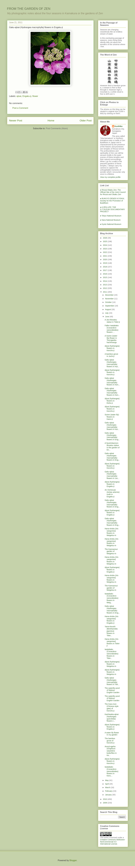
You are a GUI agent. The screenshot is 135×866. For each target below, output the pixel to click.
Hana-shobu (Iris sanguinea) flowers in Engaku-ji (111, 619)
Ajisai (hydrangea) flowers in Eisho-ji (112, 400)
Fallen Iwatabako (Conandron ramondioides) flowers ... (112, 328)
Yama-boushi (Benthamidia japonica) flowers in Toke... (111, 630)
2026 (105, 238)
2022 (105, 252)
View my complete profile (110, 177)
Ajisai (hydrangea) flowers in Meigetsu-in (112, 664)
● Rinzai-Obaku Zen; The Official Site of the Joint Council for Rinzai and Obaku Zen (113, 192)
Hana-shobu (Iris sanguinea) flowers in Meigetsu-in (111, 532)
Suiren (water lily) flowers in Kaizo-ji (112, 417)
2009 (105, 803)
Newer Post (15, 120)
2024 (105, 245)
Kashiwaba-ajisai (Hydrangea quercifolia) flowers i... (112, 717)
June (107, 317)
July (107, 313)
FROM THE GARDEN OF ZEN (28, 8)
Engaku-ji (26, 96)
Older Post (86, 120)
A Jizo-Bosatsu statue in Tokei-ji (112, 321)
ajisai (18, 96)
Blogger (73, 860)
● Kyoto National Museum (110, 224)
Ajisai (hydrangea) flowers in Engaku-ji (112, 484)
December (109, 295)
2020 (105, 259)
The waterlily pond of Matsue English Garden (112, 690)
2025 (105, 241)
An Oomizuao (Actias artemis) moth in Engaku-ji (112, 493)
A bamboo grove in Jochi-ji (111, 355)
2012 (105, 288)
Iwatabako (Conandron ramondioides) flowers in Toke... (111, 653)
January (108, 795)
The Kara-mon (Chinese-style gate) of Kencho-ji (111, 707)
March (108, 787)
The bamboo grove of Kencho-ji (110, 740)
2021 (105, 256)
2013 (105, 285)
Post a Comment (20, 108)
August (108, 309)
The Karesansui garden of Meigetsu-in (111, 551)
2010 (105, 799)
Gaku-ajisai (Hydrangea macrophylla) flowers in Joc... (112, 475)
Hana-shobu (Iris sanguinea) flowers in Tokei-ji (112, 642)
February (109, 791)
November (109, 299)
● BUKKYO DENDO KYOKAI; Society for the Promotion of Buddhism (112, 200)
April (107, 784)
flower (35, 96)
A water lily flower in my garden (112, 734)
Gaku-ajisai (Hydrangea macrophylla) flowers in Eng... (112, 436)
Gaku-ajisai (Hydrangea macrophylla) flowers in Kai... (112, 363)
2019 (105, 263)
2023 (105, 249)
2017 (105, 270)
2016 (105, 274)
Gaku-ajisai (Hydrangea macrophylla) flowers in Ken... (112, 381)
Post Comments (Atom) (57, 128)
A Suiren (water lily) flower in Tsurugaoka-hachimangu (111, 339)
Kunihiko (119, 126)
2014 (105, 281)
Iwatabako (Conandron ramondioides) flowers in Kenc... (111, 771)
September (110, 306)
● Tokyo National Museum (110, 216)
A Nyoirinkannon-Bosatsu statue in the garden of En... (112, 446)
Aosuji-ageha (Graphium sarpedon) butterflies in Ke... (111, 750)
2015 (105, 277)
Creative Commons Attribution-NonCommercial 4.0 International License (112, 842)
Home (51, 120)
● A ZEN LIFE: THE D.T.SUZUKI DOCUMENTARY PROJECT (112, 209)
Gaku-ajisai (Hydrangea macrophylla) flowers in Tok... (112, 681)
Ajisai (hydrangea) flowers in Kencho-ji (112, 348)
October (108, 302)
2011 (105, 292)
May (107, 780)
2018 (105, 267)
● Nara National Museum (110, 220)
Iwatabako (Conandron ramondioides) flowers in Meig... (111, 598)
